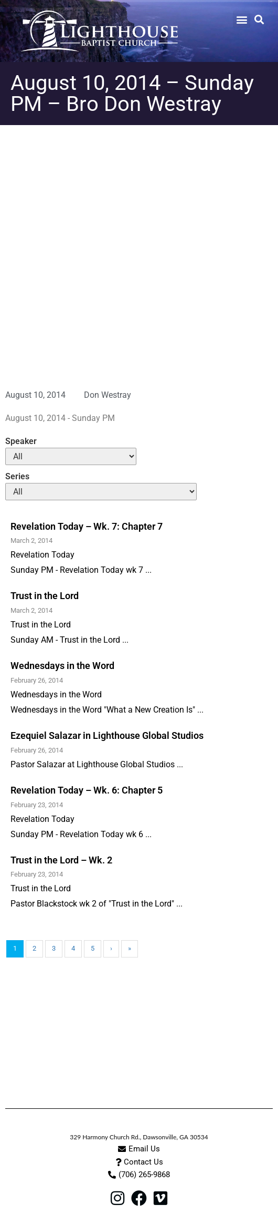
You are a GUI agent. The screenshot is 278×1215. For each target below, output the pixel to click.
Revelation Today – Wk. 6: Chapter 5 (86, 790)
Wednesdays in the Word (62, 665)
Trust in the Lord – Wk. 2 (61, 860)
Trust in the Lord (44, 595)
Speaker (21, 441)
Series (17, 476)
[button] (241, 19)
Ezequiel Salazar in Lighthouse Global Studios (107, 735)
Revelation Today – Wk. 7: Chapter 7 (86, 526)
